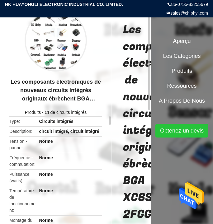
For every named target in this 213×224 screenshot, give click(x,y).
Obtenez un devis (182, 131)
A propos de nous (182, 101)
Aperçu (182, 41)
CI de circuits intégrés (66, 112)
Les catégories (182, 56)
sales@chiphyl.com (189, 13)
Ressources (181, 86)
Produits (33, 112)
